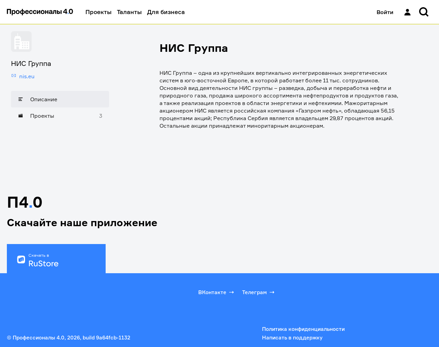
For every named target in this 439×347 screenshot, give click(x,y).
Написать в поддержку (292, 337)
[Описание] (60, 99)
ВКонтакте (216, 292)
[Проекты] (60, 115)
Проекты (98, 11)
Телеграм (259, 292)
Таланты (129, 11)
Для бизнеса (166, 11)
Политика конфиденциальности (303, 329)
